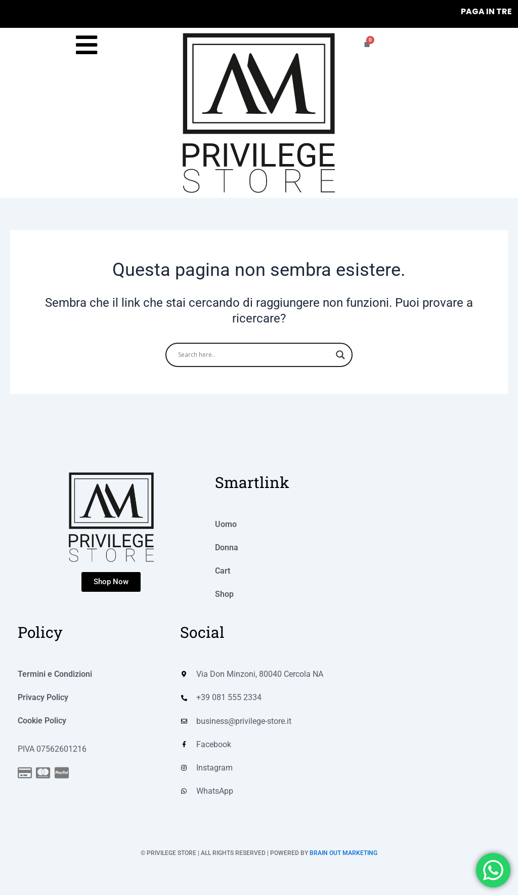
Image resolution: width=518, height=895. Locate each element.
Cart (222, 570)
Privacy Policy (43, 697)
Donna (226, 547)
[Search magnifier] (340, 355)
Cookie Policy (42, 720)
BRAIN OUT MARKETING (343, 853)
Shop (224, 593)
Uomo (226, 523)
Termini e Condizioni (55, 673)
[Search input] (254, 355)
